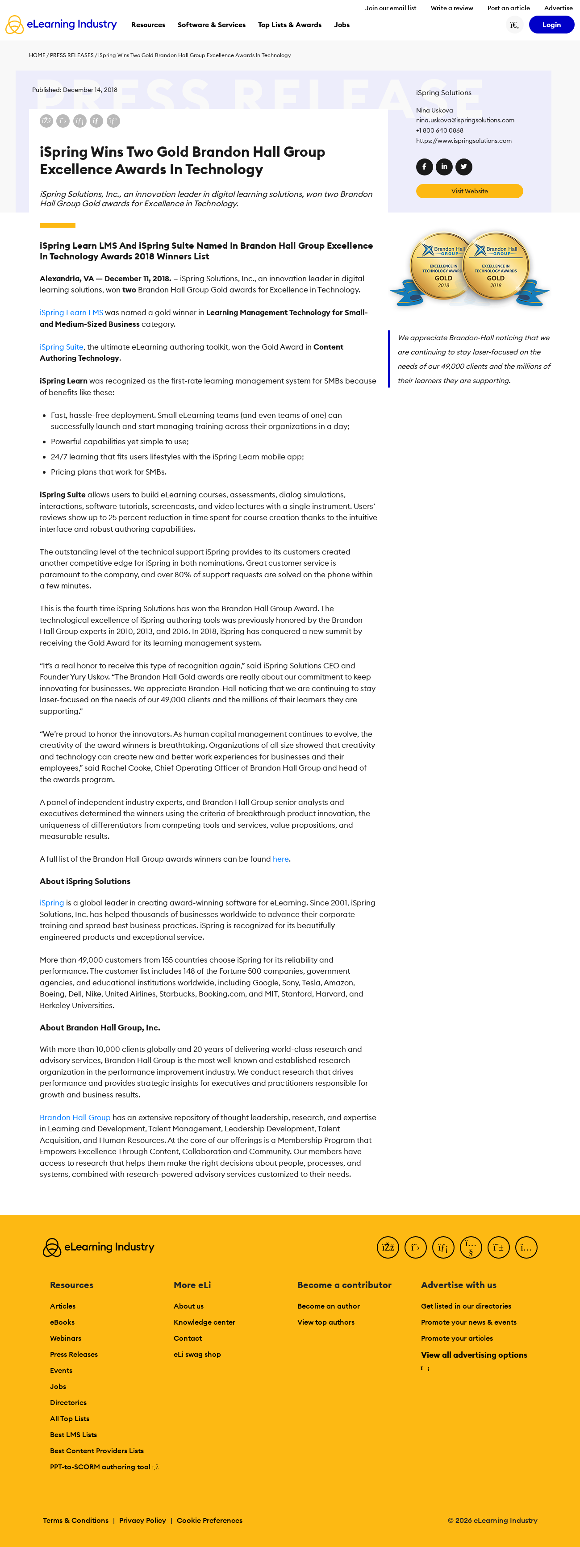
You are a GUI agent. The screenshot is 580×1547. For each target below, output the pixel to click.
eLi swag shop (197, 1354)
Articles (62, 1305)
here (281, 859)
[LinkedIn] (443, 1247)
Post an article (509, 8)
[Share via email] (96, 121)
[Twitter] (416, 1247)
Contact (188, 1338)
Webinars (65, 1338)
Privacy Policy (142, 1520)
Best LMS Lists (73, 1434)
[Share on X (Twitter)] (63, 121)
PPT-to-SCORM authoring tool (104, 1466)
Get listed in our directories (466, 1305)
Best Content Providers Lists (97, 1450)
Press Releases (72, 55)
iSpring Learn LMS (71, 312)
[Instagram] (526, 1247)
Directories (68, 1402)
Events (61, 1370)
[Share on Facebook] (46, 121)
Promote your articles (457, 1338)
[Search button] (515, 24)
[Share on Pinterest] (113, 121)
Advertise (558, 8)
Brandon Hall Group (75, 1117)
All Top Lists (69, 1418)
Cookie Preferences (209, 1520)
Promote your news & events (469, 1322)
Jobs (58, 1386)
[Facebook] (388, 1247)
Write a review (452, 8)
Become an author (328, 1305)
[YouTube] (471, 1247)
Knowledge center (204, 1322)
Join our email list (391, 8)
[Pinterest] (499, 1247)
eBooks (62, 1322)
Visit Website (469, 191)
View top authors (326, 1322)
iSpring (52, 903)
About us (189, 1305)
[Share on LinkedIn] (80, 121)
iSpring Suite (61, 347)
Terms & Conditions (75, 1520)
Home (37, 55)
